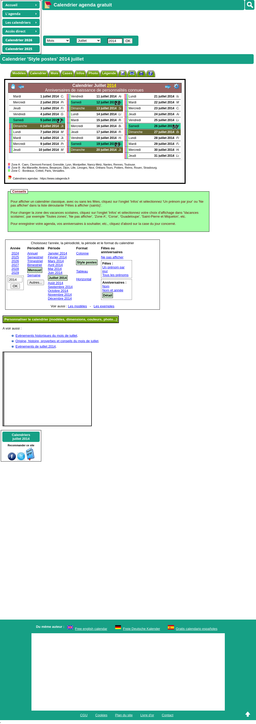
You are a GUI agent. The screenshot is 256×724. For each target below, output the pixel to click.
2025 (15, 257)
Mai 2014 (55, 269)
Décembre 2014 (60, 298)
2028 (15, 269)
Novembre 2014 (60, 295)
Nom (105, 286)
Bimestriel (34, 265)
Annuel (32, 253)
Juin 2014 (55, 273)
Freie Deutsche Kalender (141, 629)
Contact (168, 715)
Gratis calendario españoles (196, 629)
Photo (93, 73)
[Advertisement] (136, 22)
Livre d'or (147, 715)
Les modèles (77, 306)
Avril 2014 (55, 265)
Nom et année (112, 290)
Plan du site (124, 715)
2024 (15, 253)
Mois (54, 73)
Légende (109, 73)
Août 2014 (55, 283)
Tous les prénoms (115, 275)
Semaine (33, 275)
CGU (84, 715)
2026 (15, 261)
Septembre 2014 (60, 287)
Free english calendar (91, 629)
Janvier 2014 (57, 253)
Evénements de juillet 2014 (35, 346)
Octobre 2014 (58, 291)
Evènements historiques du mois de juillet (46, 336)
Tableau (82, 271)
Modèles (19, 73)
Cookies (101, 715)
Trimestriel (35, 261)
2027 (15, 265)
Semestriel (35, 257)
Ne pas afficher (112, 257)
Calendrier (38, 73)
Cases (67, 73)
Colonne (82, 253)
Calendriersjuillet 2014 (21, 437)
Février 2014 (57, 257)
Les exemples (104, 306)
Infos (80, 73)
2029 (15, 273)
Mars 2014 (56, 261)
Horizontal (83, 279)
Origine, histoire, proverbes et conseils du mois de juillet (56, 341)
